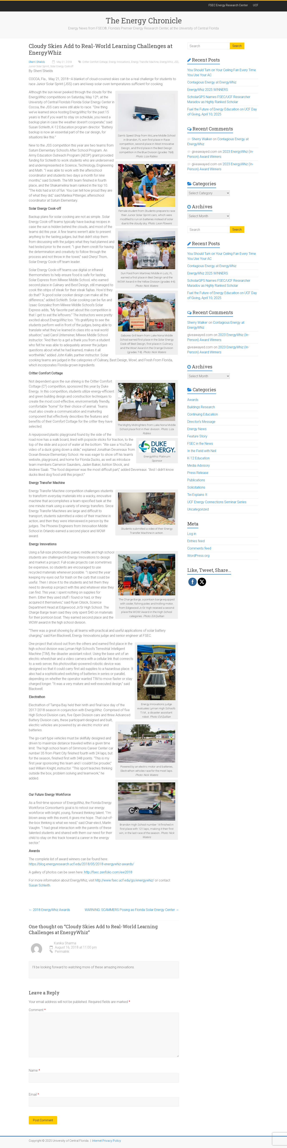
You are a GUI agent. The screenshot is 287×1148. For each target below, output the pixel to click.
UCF (255, 5)
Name (34, 1070)
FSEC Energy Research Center (228, 5)
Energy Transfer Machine (145, 62)
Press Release (197, 473)
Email (34, 1094)
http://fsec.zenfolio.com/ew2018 (108, 872)
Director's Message (201, 422)
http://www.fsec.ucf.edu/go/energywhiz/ (124, 880)
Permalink (59, 952)
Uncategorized (198, 509)
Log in (191, 534)
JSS (176, 62)
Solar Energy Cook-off (61, 66)
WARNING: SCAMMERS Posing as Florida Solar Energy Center (132, 910)
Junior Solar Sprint (39, 66)
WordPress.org (198, 556)
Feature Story (197, 436)
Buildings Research (201, 407)
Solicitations (196, 487)
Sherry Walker (202, 139)
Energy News (196, 429)
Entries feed (196, 541)
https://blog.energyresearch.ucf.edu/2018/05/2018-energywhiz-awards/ (81, 864)
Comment (37, 1010)
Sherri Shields (37, 61)
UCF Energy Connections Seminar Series (216, 502)
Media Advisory (198, 465)
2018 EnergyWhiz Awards (49, 910)
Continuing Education (202, 414)
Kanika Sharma (65, 943)
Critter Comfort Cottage (95, 62)
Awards (192, 400)
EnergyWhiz (166, 62)
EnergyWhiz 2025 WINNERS (207, 90)
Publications (196, 480)
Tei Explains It (197, 495)
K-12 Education (198, 458)
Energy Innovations (119, 62)
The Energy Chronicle (144, 20)
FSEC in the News (200, 444)
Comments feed (199, 548)
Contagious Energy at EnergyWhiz (211, 82)
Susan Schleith (39, 885)
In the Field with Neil (201, 451)
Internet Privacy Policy (106, 1140)
